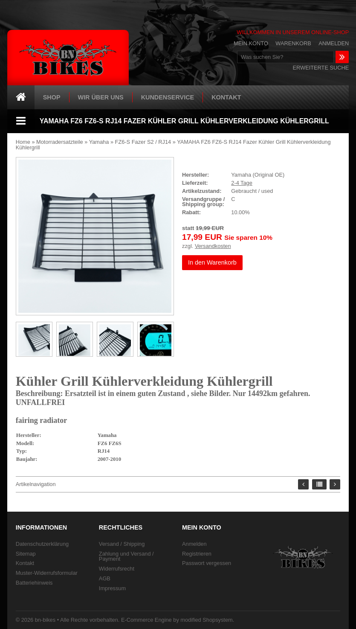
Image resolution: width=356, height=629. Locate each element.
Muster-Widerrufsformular (47, 573)
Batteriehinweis (34, 582)
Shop (52, 97)
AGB (104, 578)
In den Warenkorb (212, 262)
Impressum (112, 588)
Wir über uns (101, 97)
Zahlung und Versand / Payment (126, 556)
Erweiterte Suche (321, 67)
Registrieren (196, 553)
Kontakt (226, 97)
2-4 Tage (241, 183)
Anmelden (333, 44)
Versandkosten (213, 246)
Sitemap (26, 553)
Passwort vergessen (206, 563)
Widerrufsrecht (116, 568)
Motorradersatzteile (59, 142)
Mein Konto (251, 44)
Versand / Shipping (122, 544)
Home (23, 142)
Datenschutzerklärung (42, 544)
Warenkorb (293, 44)
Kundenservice (167, 97)
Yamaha (99, 142)
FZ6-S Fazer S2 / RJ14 (143, 142)
